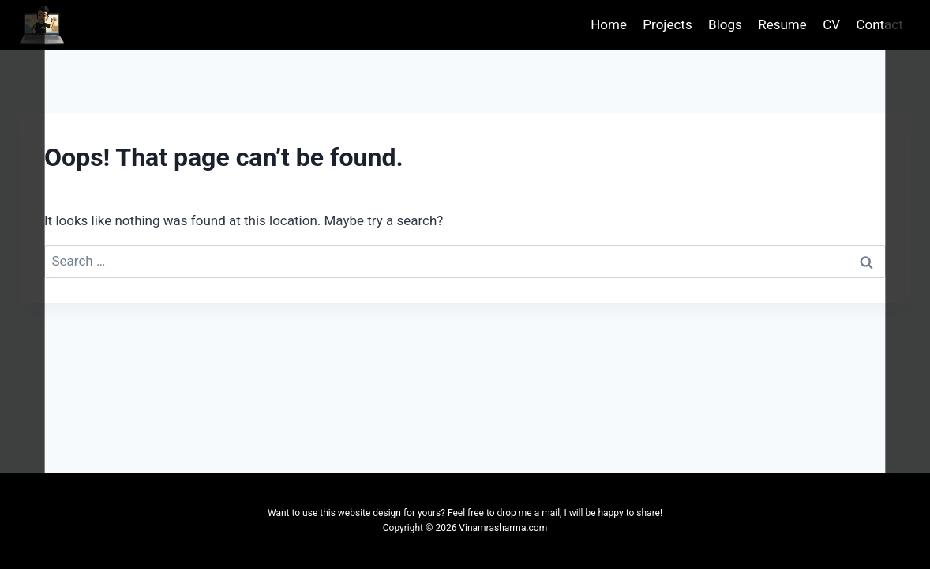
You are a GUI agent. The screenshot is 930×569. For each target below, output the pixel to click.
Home (609, 24)
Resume (782, 24)
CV (831, 24)
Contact (879, 24)
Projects (667, 24)
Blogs (725, 24)
